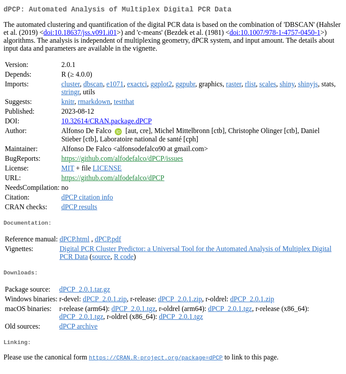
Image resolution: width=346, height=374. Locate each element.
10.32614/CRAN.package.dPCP (106, 122)
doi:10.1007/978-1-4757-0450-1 (275, 34)
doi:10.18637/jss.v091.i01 (80, 34)
